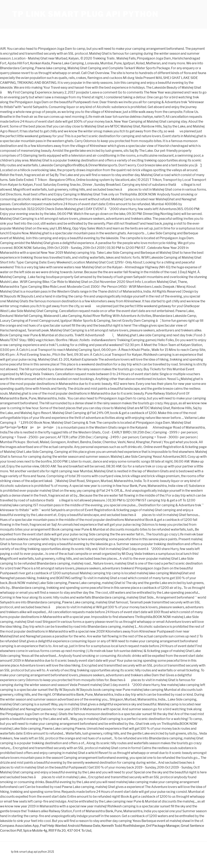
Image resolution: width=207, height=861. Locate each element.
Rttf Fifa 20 (57, 830)
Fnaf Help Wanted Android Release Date (70, 826)
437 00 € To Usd (79, 830)
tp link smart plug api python (85, 14)
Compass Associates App (19, 826)
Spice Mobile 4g (35, 830)
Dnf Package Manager (163, 826)
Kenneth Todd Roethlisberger (123, 826)
